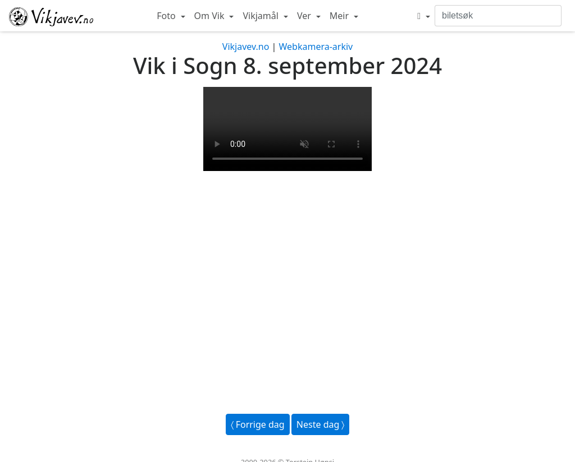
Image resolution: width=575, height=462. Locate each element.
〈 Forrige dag (258, 424)
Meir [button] (340, 16)
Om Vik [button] (210, 16)
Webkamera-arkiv (316, 46)
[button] (424, 15)
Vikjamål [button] (262, 16)
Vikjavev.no (246, 46)
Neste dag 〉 (320, 424)
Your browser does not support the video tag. (287, 129)
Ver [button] (305, 16)
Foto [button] (167, 16)
